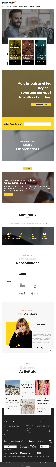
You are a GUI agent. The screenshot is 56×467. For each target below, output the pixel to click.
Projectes (9, 6)
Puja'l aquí (8, 194)
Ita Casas (41, 324)
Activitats (32, 6)
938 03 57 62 (28, 432)
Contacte (38, 6)
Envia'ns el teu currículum (27, 45)
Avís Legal (28, 466)
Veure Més (27, 168)
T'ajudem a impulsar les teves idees (14, 46)
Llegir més (9, 408)
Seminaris (15, 6)
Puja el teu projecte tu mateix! (40, 45)
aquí (46, 223)
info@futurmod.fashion (30, 434)
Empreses (26, 6)
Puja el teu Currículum (41, 104)
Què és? (3, 6)
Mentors (21, 6)
